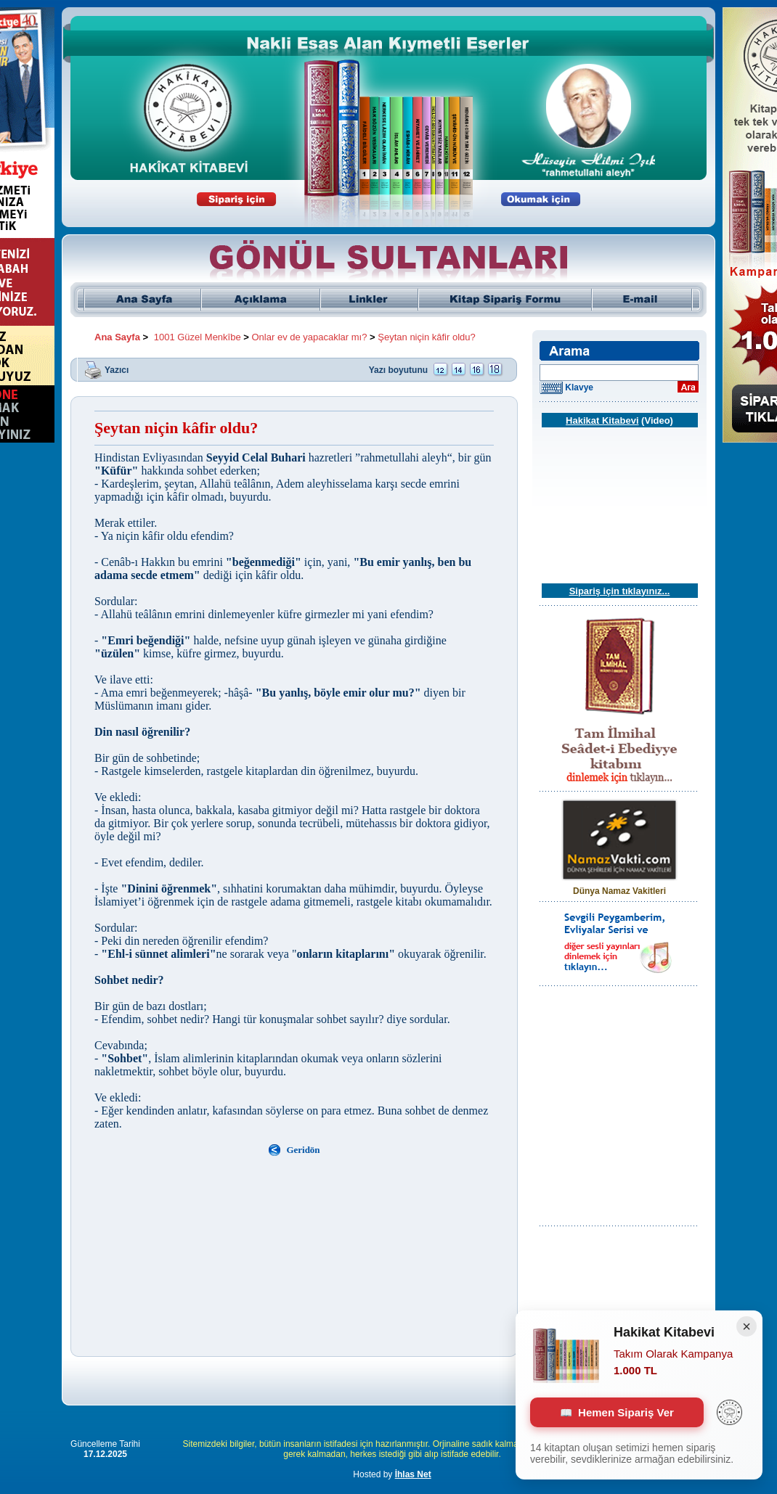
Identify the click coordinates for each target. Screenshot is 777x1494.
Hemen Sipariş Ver (617, 1412)
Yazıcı (117, 369)
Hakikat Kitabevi (602, 420)
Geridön (303, 1149)
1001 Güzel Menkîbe (197, 337)
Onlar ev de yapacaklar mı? (309, 337)
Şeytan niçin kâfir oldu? (426, 337)
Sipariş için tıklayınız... (619, 591)
